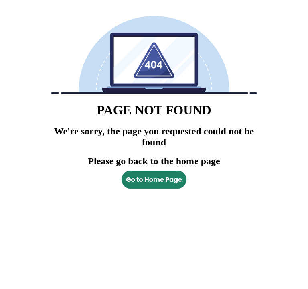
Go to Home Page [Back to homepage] (154, 179)
